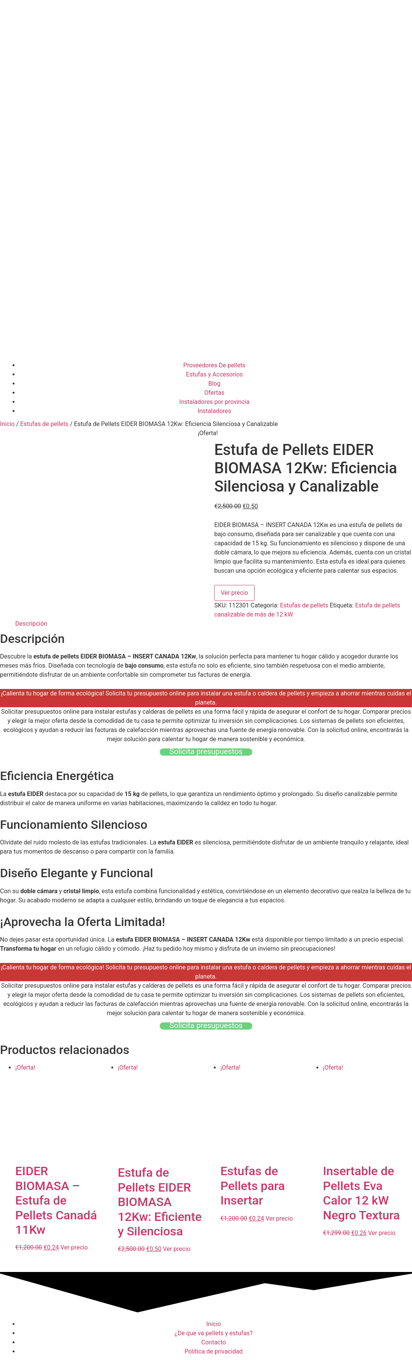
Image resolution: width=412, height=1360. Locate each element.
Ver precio (234, 592)
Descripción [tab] (31, 623)
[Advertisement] (206, 300)
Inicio (7, 424)
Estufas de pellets (44, 424)
